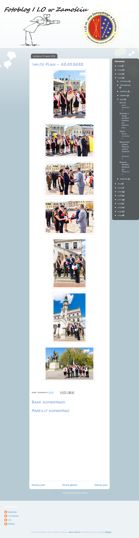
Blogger (108, 532)
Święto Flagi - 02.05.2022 (124, 135)
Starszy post (100, 485)
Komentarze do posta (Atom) (74, 493)
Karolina (11, 524)
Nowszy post (38, 485)
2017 (120, 199)
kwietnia (124, 179)
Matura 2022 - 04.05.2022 (124, 106)
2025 (120, 66)
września (124, 91)
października (125, 85)
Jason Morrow (74, 532)
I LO (9, 520)
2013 (120, 215)
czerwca (123, 95)
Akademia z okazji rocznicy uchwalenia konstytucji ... (124, 120)
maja (122, 99)
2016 (120, 203)
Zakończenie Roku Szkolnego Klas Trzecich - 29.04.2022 (124, 150)
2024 (120, 70)
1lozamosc (12, 512)
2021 (120, 184)
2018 (120, 195)
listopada (124, 81)
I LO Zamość (13, 516)
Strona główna (69, 485)
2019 (120, 191)
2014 (120, 211)
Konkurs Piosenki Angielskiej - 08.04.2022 (124, 168)
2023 (120, 74)
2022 (120, 78)
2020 (120, 188)
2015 (120, 207)
